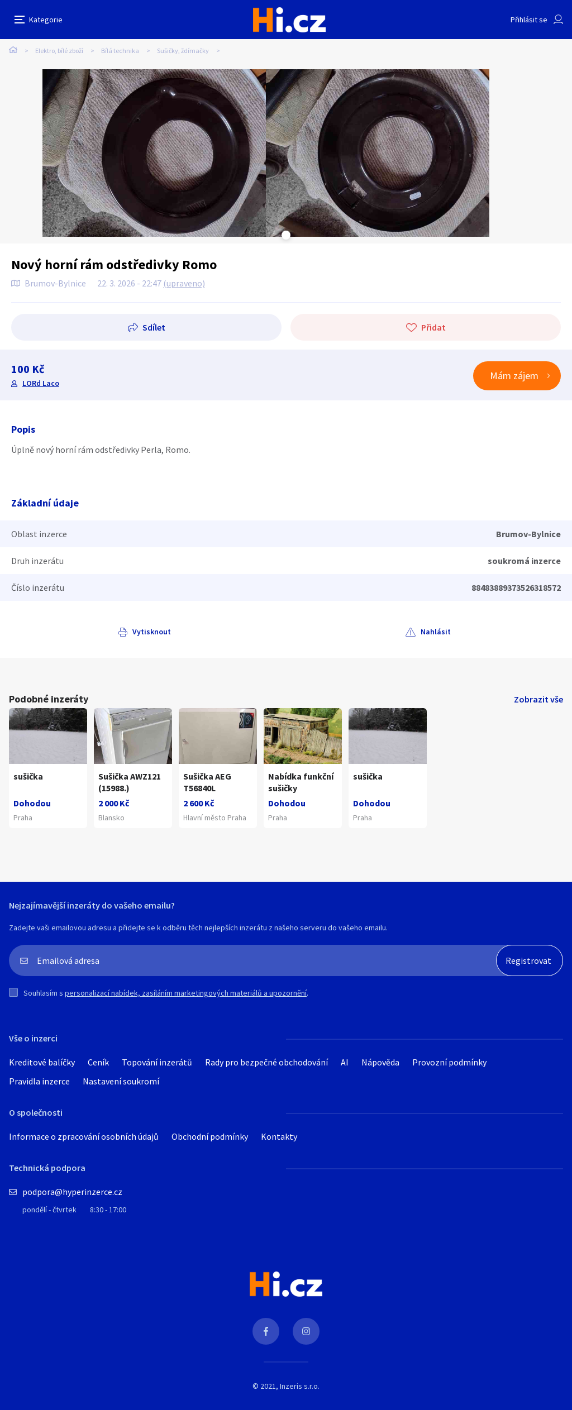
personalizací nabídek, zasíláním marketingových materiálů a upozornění (186, 993)
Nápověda (380, 1062)
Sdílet (153, 327)
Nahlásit (436, 632)
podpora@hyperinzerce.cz (72, 1191)
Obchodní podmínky (209, 1136)
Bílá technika (120, 50)
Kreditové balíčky (42, 1062)
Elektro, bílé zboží (59, 50)
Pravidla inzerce (39, 1081)
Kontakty (279, 1136)
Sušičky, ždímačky (183, 50)
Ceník (98, 1062)
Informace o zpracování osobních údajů (84, 1136)
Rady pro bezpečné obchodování (266, 1062)
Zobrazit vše (538, 699)
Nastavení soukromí (121, 1081)
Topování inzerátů (157, 1062)
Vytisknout (151, 632)
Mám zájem (514, 375)
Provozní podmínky (449, 1062)
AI (345, 1062)
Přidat (433, 327)
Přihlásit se (529, 20)
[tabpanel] (154, 153)
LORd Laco (40, 383)
